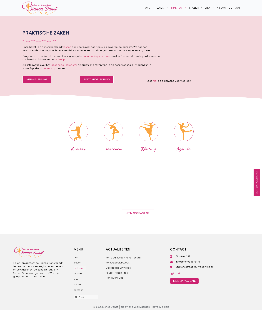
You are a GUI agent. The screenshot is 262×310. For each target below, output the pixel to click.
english (195, 8)
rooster (78, 149)
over (149, 8)
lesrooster (71, 65)
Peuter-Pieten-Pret (117, 272)
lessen (162, 8)
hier (155, 80)
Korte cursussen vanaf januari (123, 257)
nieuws (221, 7)
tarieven (113, 149)
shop (209, 8)
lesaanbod (57, 65)
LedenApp (61, 59)
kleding (148, 149)
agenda (184, 149)
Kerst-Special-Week (118, 262)
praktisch (179, 8)
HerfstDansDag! (115, 277)
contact (234, 7)
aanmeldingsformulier (97, 56)
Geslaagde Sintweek (118, 267)
